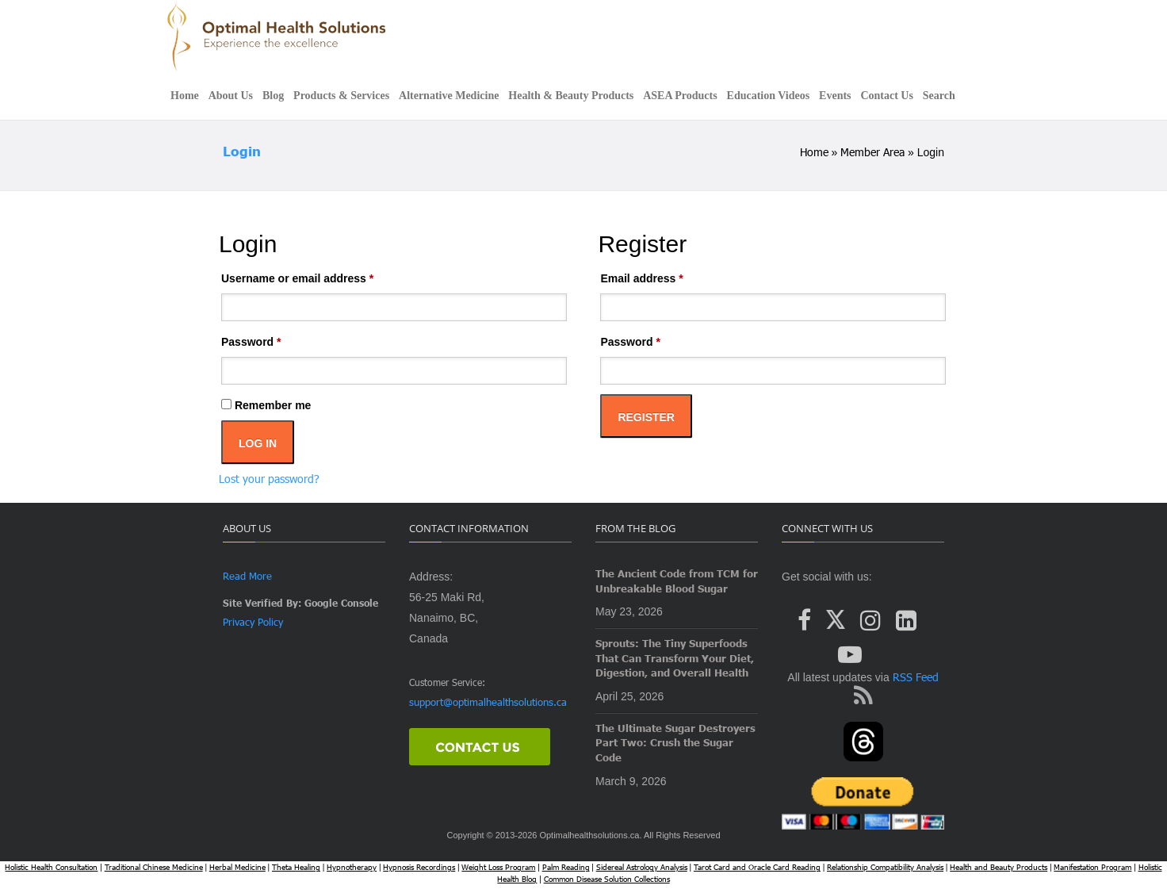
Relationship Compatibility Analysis (885, 867)
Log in (258, 443)
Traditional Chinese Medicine (154, 867)
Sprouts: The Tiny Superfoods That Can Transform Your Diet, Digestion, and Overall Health (674, 658)
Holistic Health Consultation (51, 867)
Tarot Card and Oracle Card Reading (757, 867)
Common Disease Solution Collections (607, 878)
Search (939, 96)
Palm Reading (566, 867)
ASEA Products (680, 96)
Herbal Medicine (237, 867)
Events (835, 96)
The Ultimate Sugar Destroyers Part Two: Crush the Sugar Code (675, 743)
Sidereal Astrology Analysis (641, 867)
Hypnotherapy (352, 867)
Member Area (872, 152)
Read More (247, 575)
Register (646, 417)
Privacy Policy (253, 621)
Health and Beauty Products (998, 867)
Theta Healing (296, 867)
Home (184, 96)
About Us (231, 96)
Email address (665, 276)
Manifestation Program (1092, 867)
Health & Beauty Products (570, 96)
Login (242, 151)
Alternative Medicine (449, 96)
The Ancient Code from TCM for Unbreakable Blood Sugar (676, 581)
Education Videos (768, 96)
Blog (273, 96)
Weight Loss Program (498, 867)
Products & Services (341, 96)
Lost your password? (269, 478)
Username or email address (321, 276)
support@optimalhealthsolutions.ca (488, 702)
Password (274, 339)
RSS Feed (914, 677)
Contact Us (886, 96)
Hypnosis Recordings (419, 867)
